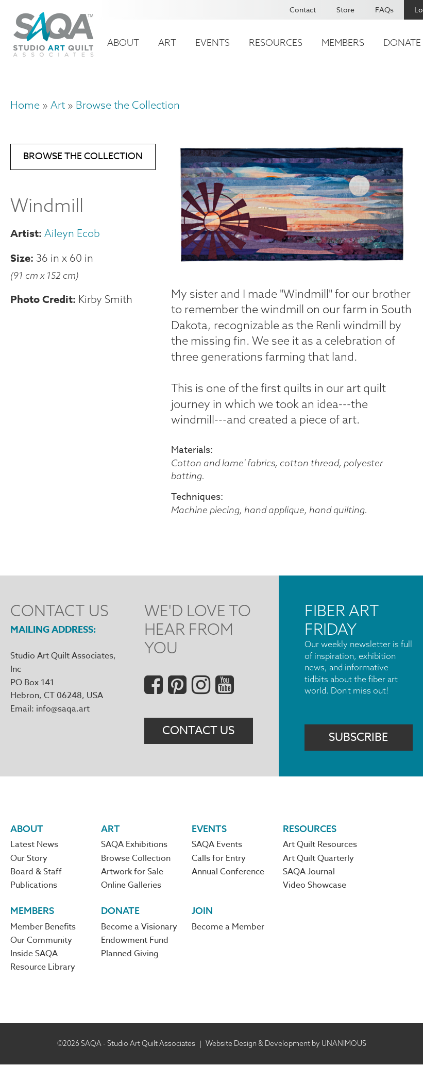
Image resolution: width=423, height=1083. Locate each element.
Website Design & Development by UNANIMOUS (286, 1062)
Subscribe (358, 755)
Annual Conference (228, 890)
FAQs (384, 9)
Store (345, 9)
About (123, 42)
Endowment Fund (134, 959)
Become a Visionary (139, 945)
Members (343, 42)
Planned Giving (130, 973)
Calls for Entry (219, 876)
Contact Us (198, 748)
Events (212, 42)
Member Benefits (43, 945)
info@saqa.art (63, 726)
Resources (275, 42)
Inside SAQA (34, 973)
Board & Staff (36, 890)
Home (25, 104)
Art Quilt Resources (320, 862)
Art (167, 42)
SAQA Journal (309, 890)
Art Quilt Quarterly (318, 876)
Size (20, 259)
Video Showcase (314, 903)
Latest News (34, 862)
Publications (33, 903)
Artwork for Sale (132, 890)
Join (202, 929)
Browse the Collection (128, 104)
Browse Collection (136, 876)
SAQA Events (217, 862)
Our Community (41, 959)
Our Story (28, 876)
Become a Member (228, 945)
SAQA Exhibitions (134, 862)
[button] (292, 261)
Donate (120, 929)
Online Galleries (131, 903)
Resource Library (42, 986)
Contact (303, 9)
